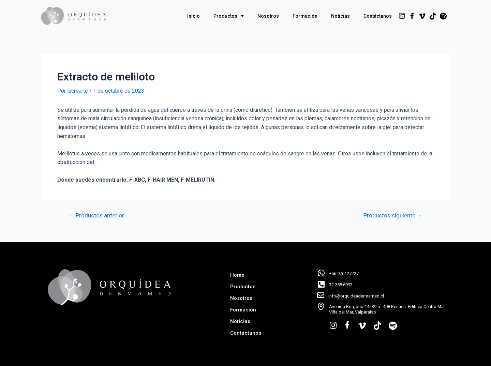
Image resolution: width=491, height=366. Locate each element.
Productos (228, 16)
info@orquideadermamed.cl (356, 296)
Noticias (340, 16)
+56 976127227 (344, 273)
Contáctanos (377, 16)
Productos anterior (96, 215)
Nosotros (268, 16)
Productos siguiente (392, 215)
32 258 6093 (341, 284)
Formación (305, 16)
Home (237, 275)
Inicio (193, 16)
